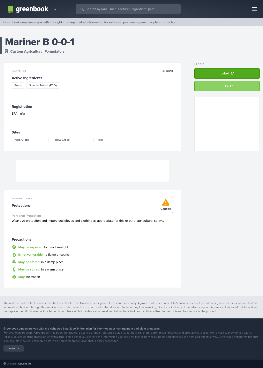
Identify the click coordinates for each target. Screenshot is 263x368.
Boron (18, 85)
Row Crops (62, 140)
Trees (99, 140)
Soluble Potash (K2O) (43, 85)
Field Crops (21, 140)
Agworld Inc (24, 363)
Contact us (14, 348)
